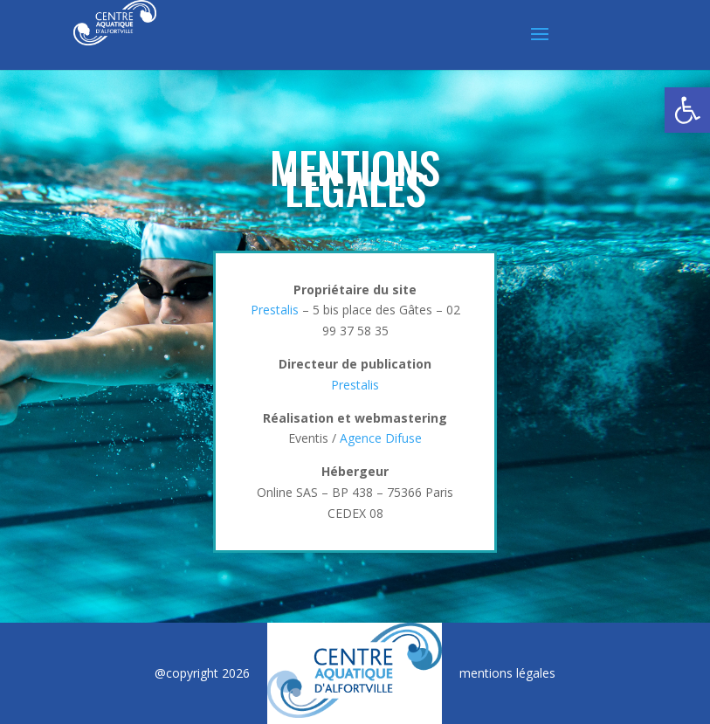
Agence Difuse (381, 438)
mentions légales (507, 673)
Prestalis (275, 309)
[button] (687, 110)
